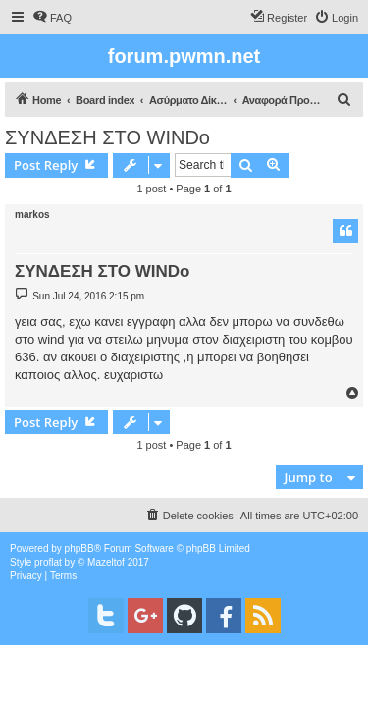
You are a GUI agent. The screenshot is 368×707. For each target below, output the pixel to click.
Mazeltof (106, 562)
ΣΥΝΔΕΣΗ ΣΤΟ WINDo (107, 137)
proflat (48, 562)
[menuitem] (52, 17)
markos (32, 214)
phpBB (79, 548)
